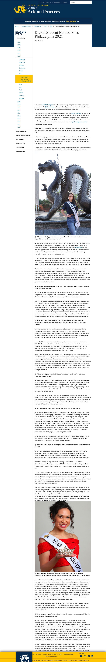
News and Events (26, 26)
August (21, 71)
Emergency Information (51, 656)
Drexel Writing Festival (23, 135)
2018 (19, 107)
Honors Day (20, 139)
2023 (19, 50)
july (51, 26)
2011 (19, 127)
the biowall (78, 223)
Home (17, 26)
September (22, 68)
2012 (19, 124)
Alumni (67, 2)
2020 (19, 102)
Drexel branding (76, 89)
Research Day (20, 143)
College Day (20, 147)
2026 (19, 42)
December (22, 59)
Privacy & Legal (52, 654)
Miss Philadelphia (47, 80)
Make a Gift (59, 2)
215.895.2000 (72, 660)
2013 (19, 121)
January (21, 98)
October (21, 65)
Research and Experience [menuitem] (58, 21)
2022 (19, 53)
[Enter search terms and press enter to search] (82, 2)
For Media (38, 654)
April (20, 90)
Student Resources (48, 2)
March (21, 93)
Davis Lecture (20, 151)
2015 (19, 116)
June (20, 84)
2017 (19, 110)
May (20, 87)
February (21, 95)
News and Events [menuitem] (71, 21)
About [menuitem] (78, 21)
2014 (19, 118)
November (22, 62)
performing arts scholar (79, 97)
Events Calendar (21, 131)
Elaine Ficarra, (49, 82)
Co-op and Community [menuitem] (45, 21)
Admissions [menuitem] (35, 21)
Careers (45, 654)
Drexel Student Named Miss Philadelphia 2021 (26, 79)
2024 (19, 47)
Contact (60, 654)
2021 (45, 26)
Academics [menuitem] (28, 21)
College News (37, 26)
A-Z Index (31, 654)
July (20, 73)
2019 (19, 104)
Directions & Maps (68, 654)
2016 (19, 113)
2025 (19, 45)
